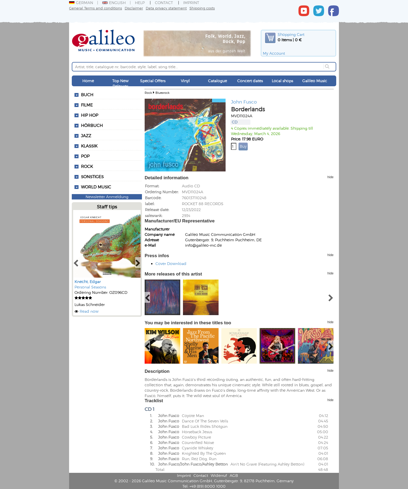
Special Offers (152, 80)
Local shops (282, 80)
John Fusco (244, 101)
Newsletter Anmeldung (107, 196)
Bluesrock (162, 92)
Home (88, 80)
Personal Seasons (90, 287)
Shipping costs (202, 8)
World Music (96, 186)
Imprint (191, 2)
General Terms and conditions (95, 8)
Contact (164, 2)
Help (140, 2)
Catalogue (217, 80)
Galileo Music (314, 80)
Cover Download (170, 263)
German (81, 2)
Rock (148, 92)
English (114, 2)
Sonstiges (92, 176)
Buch (87, 94)
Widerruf (219, 475)
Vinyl (185, 80)
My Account (274, 53)
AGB (234, 475)
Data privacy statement (166, 8)
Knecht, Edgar (87, 281)
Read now (89, 311)
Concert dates (250, 80)
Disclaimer (134, 8)
